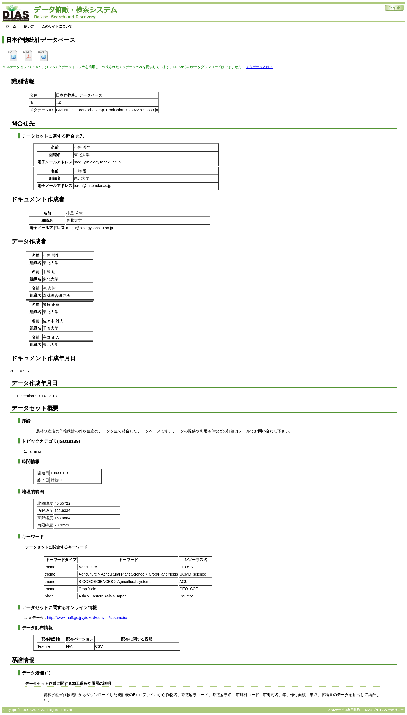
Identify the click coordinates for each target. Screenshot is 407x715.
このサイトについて (57, 26)
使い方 (29, 26)
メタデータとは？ (259, 67)
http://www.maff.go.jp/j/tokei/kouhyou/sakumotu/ (87, 618)
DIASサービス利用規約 (344, 710)
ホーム (11, 26)
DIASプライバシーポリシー (384, 710)
